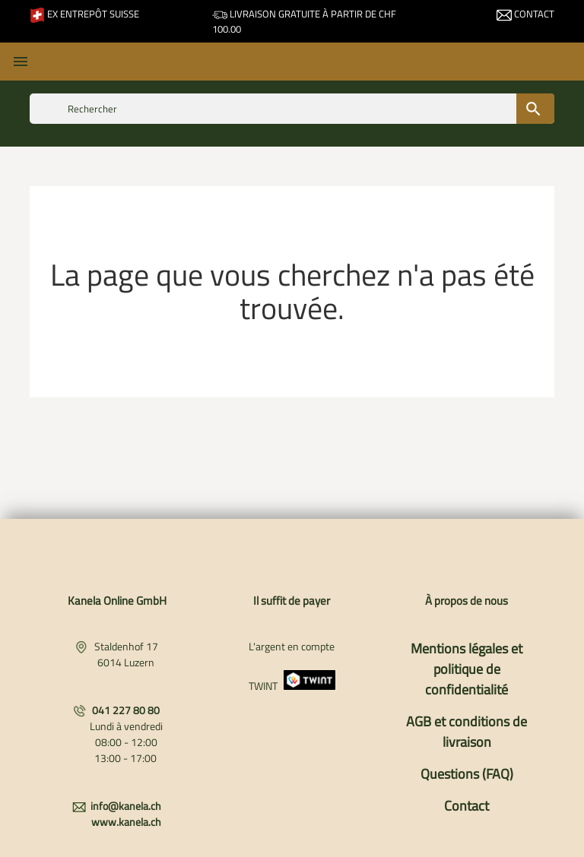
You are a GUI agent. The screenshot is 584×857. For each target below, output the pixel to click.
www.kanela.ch (126, 822)
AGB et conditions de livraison (466, 731)
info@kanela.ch (125, 806)
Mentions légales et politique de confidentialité (466, 669)
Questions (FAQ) (467, 774)
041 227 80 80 (126, 710)
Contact (525, 13)
